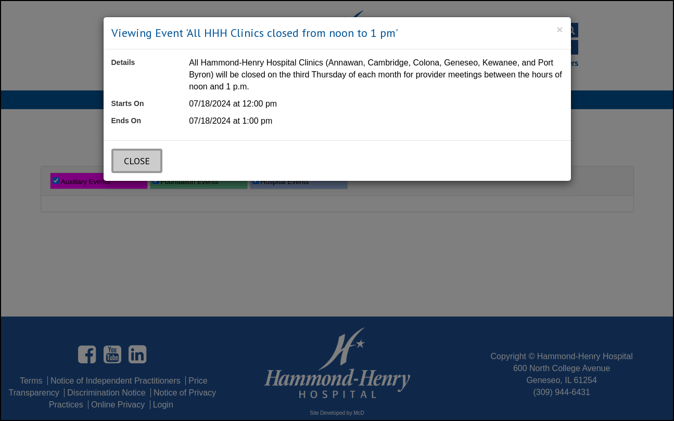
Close (137, 161)
